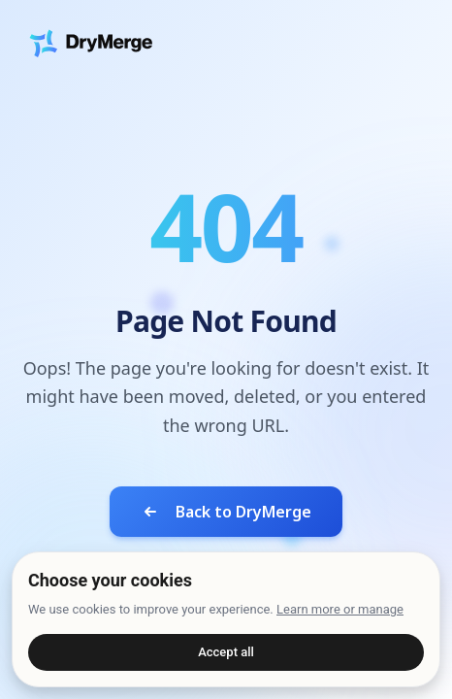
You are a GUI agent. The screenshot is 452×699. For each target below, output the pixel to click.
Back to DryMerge (226, 511)
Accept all (226, 652)
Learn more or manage (340, 609)
